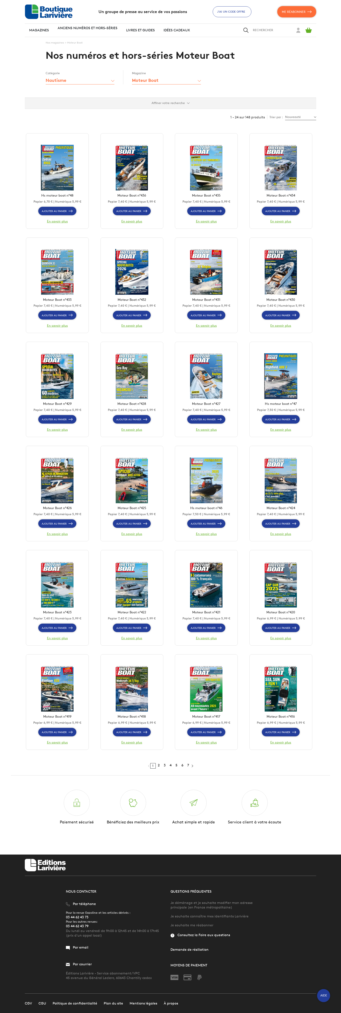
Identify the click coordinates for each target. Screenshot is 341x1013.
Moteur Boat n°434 (280, 197)
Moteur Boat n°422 (132, 619)
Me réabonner (297, 12)
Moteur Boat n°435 (206, 197)
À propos (171, 1003)
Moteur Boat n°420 (281, 619)
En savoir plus (57, 223)
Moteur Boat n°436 (131, 197)
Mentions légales (143, 1003)
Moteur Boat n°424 (281, 513)
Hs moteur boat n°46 (206, 513)
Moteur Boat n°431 (206, 302)
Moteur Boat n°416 (281, 724)
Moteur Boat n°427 (206, 408)
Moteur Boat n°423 (57, 619)
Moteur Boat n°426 (57, 513)
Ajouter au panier (57, 212)
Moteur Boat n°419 (57, 724)
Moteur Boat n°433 (57, 302)
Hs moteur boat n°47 (281, 408)
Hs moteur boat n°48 (57, 197)
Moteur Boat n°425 (132, 513)
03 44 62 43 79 (77, 926)
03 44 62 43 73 (77, 917)
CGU (42, 1003)
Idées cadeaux (177, 30)
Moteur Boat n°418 (132, 724)
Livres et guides (140, 30)
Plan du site (113, 1003)
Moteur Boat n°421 (206, 619)
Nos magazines (55, 42)
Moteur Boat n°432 (132, 302)
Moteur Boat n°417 (206, 724)
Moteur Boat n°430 (280, 302)
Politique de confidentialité (75, 1003)
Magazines (39, 30)
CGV (28, 1003)
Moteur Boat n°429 (57, 408)
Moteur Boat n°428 (132, 408)
